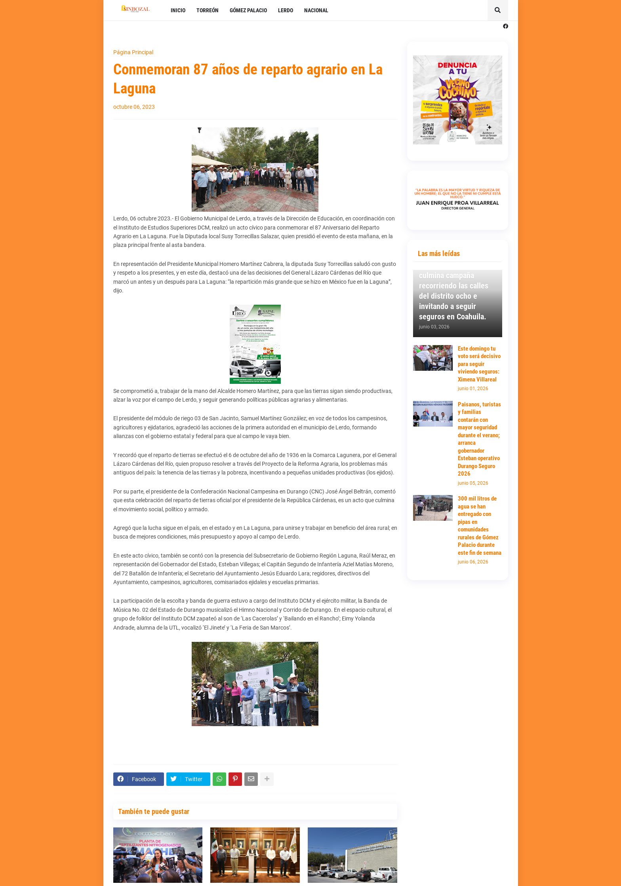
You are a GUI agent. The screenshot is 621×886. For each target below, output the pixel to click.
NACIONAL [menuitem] (316, 10)
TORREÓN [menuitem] (207, 10)
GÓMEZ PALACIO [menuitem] (248, 10)
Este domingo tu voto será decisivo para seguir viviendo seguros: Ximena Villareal (479, 364)
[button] (498, 10)
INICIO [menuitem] (178, 10)
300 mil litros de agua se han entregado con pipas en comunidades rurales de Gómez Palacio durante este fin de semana (479, 525)
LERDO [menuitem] (285, 10)
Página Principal (133, 52)
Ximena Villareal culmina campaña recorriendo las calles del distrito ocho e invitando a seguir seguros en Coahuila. (453, 290)
